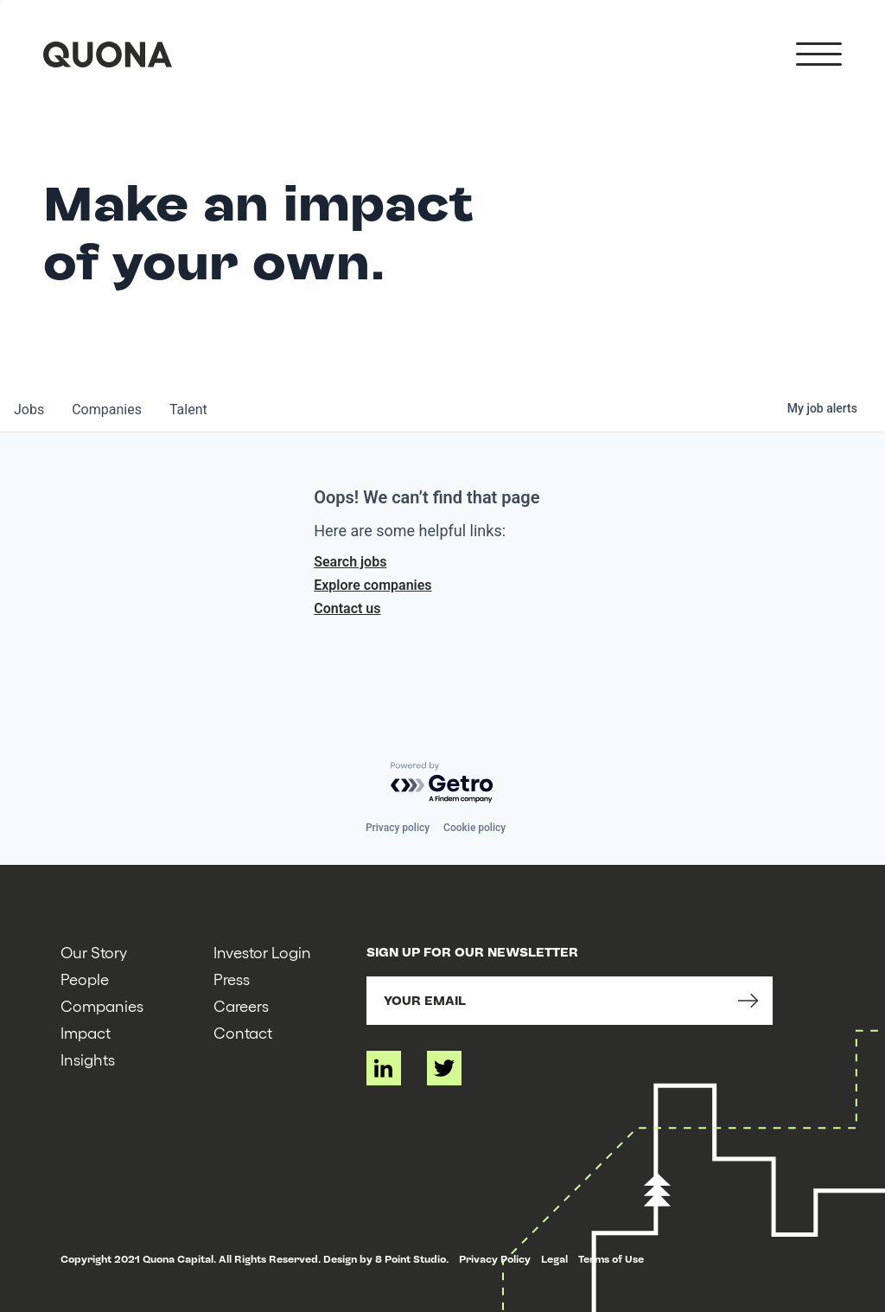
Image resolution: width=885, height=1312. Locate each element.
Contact (242, 1032)
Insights (87, 1059)
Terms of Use (611, 1259)
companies (107, 409)
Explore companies (372, 585)
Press (231, 979)
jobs (29, 409)
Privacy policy (398, 828)
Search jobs (350, 562)
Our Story (93, 952)
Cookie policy (474, 828)
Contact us (347, 608)
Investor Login (262, 952)
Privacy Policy (495, 1259)
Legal (554, 1259)
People (84, 979)
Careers (241, 1005)
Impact (85, 1032)
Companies (101, 1005)
